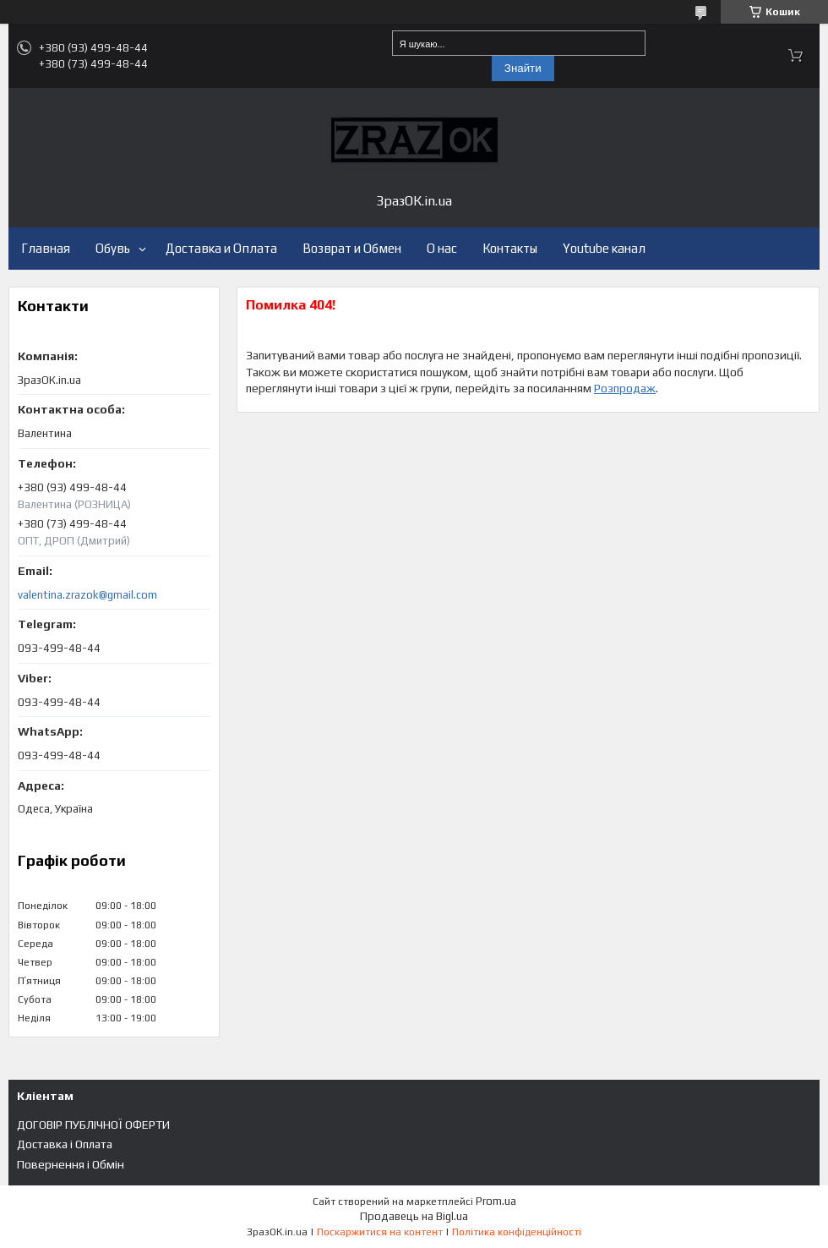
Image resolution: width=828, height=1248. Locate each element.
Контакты (509, 248)
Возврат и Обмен (351, 248)
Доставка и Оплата (221, 248)
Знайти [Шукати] (523, 68)
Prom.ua (496, 1201)
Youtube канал (604, 248)
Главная (45, 248)
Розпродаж (625, 388)
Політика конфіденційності (516, 1232)
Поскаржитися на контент (380, 1232)
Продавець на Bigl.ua (414, 1216)
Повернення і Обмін (70, 1164)
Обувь (112, 248)
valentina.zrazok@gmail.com (87, 594)
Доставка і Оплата (64, 1144)
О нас (442, 248)
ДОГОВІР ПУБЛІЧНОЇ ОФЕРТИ (93, 1124)
